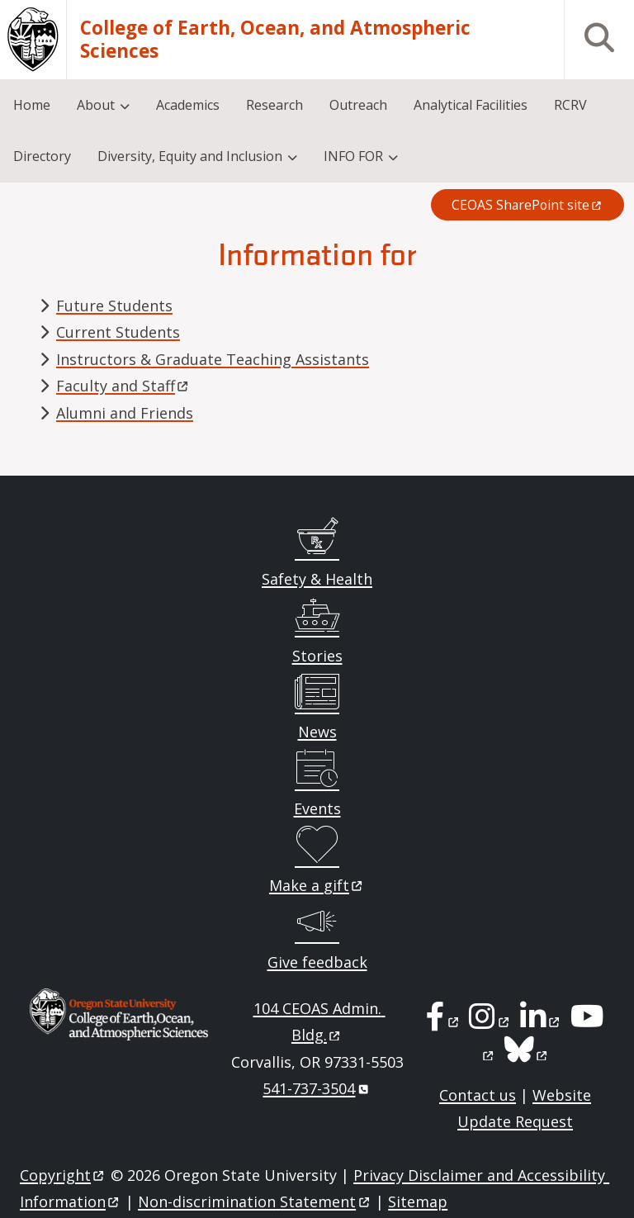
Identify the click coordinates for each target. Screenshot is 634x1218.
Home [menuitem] (31, 105)
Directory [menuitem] (42, 156)
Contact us (477, 1095)
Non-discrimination (254, 1201)
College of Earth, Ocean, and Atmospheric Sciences (275, 40)
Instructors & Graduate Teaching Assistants (212, 359)
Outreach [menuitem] (358, 105)
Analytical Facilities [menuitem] (471, 105)
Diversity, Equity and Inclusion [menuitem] (189, 156)
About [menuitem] (96, 105)
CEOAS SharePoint (527, 205)
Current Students (118, 332)
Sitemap (417, 1201)
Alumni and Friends (124, 413)
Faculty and (123, 386)
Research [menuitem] (274, 105)
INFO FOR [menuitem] (353, 156)
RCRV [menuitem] (570, 105)
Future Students (114, 305)
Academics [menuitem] (188, 105)
